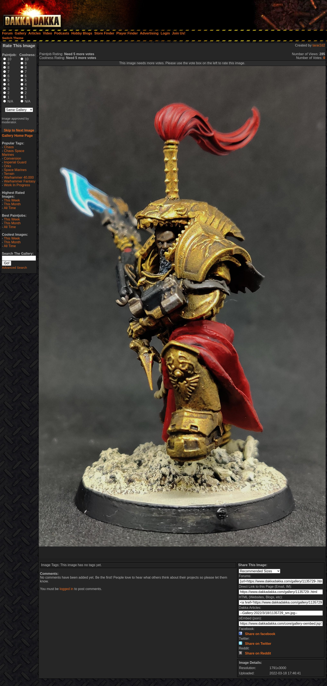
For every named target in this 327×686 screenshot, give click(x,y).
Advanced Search (14, 267)
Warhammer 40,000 (19, 177)
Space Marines (15, 170)
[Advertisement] (270, 13)
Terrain (9, 173)
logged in (66, 589)
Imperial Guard (15, 162)
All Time (10, 208)
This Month (12, 204)
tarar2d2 (318, 45)
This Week (12, 200)
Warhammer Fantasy (20, 181)
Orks (7, 166)
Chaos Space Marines (13, 152)
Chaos (9, 147)
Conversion (12, 158)
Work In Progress (17, 185)
